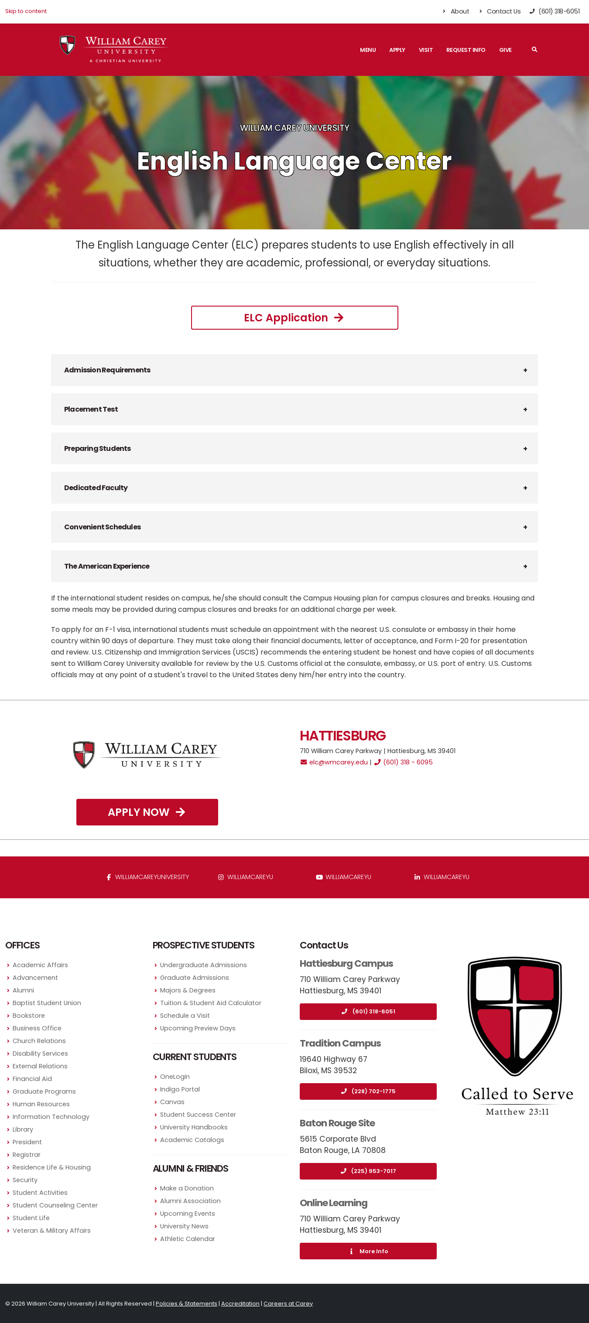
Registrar (27, 1154)
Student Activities (40, 1192)
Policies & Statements (186, 1303)
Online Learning (333, 1203)
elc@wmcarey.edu (334, 762)
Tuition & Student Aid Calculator (210, 1003)
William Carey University (294, 128)
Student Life (31, 1218)
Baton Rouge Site (337, 1123)
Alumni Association (190, 1201)
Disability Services (40, 1053)
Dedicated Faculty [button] (95, 488)
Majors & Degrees (188, 990)
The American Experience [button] (107, 566)
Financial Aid (32, 1078)
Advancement (35, 977)
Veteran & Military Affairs (52, 1230)
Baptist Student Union (47, 1003)
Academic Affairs (40, 965)
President (27, 1142)
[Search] (534, 49)
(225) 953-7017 (368, 1171)
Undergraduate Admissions (203, 965)
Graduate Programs (44, 1091)
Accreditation (240, 1303)
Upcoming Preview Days (198, 1028)
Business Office (37, 1028)
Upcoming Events (187, 1213)
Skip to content (26, 11)
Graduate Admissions (194, 977)
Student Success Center (198, 1114)
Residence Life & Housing (52, 1167)
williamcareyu (245, 877)
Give (505, 50)
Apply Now (147, 812)
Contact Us (499, 11)
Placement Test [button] (91, 409)
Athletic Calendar (187, 1238)
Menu (368, 50)
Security (25, 1180)
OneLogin (175, 1076)
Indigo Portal (180, 1089)
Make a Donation (187, 1188)
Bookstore (29, 1015)
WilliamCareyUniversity (147, 877)
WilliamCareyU (343, 877)
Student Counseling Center (55, 1205)
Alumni (23, 990)
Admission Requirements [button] (107, 370)
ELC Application (295, 317)
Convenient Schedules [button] (102, 527)
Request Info (466, 50)
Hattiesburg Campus (346, 963)
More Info (368, 1251)
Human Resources (41, 1104)
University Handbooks (194, 1127)
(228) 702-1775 (368, 1091)
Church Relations (39, 1041)
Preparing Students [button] (97, 448)
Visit (426, 50)
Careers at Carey (288, 1303)
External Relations (40, 1066)
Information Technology (51, 1116)
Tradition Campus (340, 1043)
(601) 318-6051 (368, 1011)
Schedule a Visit (185, 1015)
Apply (397, 50)
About (455, 11)
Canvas (172, 1102)
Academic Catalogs (192, 1139)
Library (23, 1129)
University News (184, 1226)
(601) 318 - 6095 (403, 762)
